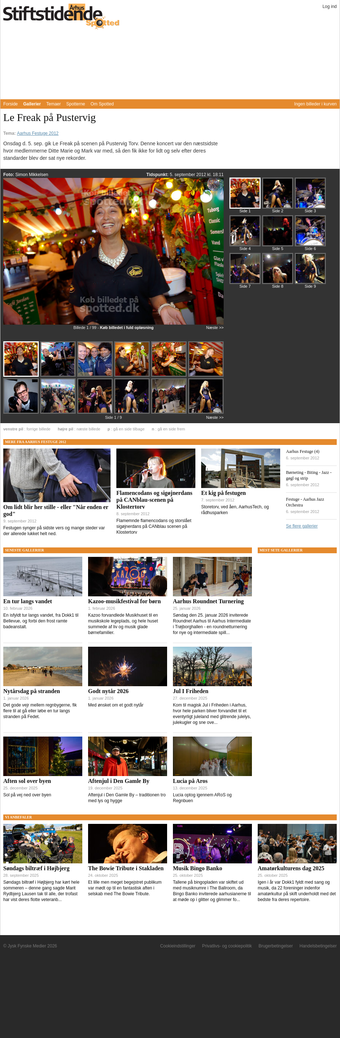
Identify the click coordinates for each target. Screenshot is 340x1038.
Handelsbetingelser (318, 946)
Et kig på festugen (223, 493)
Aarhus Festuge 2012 (38, 133)
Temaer (53, 104)
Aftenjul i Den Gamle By (118, 781)
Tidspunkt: (158, 174)
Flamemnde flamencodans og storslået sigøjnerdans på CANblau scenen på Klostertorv (153, 526)
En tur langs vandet (27, 601)
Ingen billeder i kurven (315, 104)
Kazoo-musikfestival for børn (124, 601)
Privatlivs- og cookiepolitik (227, 946)
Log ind (330, 6)
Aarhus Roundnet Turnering (208, 601)
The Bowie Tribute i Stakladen (125, 868)
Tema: (10, 133)
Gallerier (32, 104)
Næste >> (215, 327)
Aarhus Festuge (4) (302, 451)
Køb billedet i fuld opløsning (127, 327)
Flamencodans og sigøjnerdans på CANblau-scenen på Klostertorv (154, 500)
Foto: (9, 174)
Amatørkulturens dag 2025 (291, 868)
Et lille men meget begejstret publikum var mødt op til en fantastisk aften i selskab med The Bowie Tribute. (125, 888)
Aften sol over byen (27, 781)
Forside (10, 104)
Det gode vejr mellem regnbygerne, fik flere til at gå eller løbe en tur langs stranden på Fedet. (40, 711)
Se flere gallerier (302, 526)
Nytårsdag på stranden (31, 691)
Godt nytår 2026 (108, 691)
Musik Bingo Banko (197, 868)
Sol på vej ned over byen (27, 794)
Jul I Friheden (190, 691)
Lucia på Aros (190, 781)
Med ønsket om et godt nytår (116, 705)
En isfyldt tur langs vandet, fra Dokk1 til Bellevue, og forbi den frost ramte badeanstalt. (40, 621)
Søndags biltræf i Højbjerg (36, 868)
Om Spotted (102, 104)
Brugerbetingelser (275, 946)
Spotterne (75, 104)
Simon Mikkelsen (31, 174)
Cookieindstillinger (177, 946)
